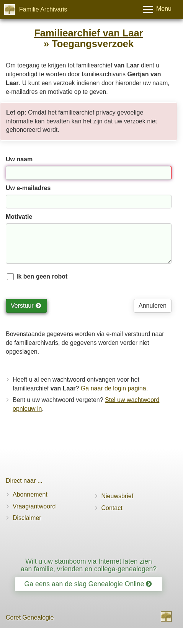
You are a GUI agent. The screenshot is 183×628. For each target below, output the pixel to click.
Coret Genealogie (30, 617)
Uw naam (19, 159)
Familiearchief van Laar (88, 33)
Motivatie (19, 216)
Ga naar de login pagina (113, 388)
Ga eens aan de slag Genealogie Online (88, 584)
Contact (112, 508)
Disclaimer (27, 518)
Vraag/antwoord (34, 506)
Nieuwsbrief (117, 496)
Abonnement (30, 494)
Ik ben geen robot (41, 276)
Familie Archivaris (43, 9)
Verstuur (26, 305)
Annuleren (153, 305)
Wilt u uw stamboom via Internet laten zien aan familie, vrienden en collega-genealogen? (89, 564)
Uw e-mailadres (28, 188)
